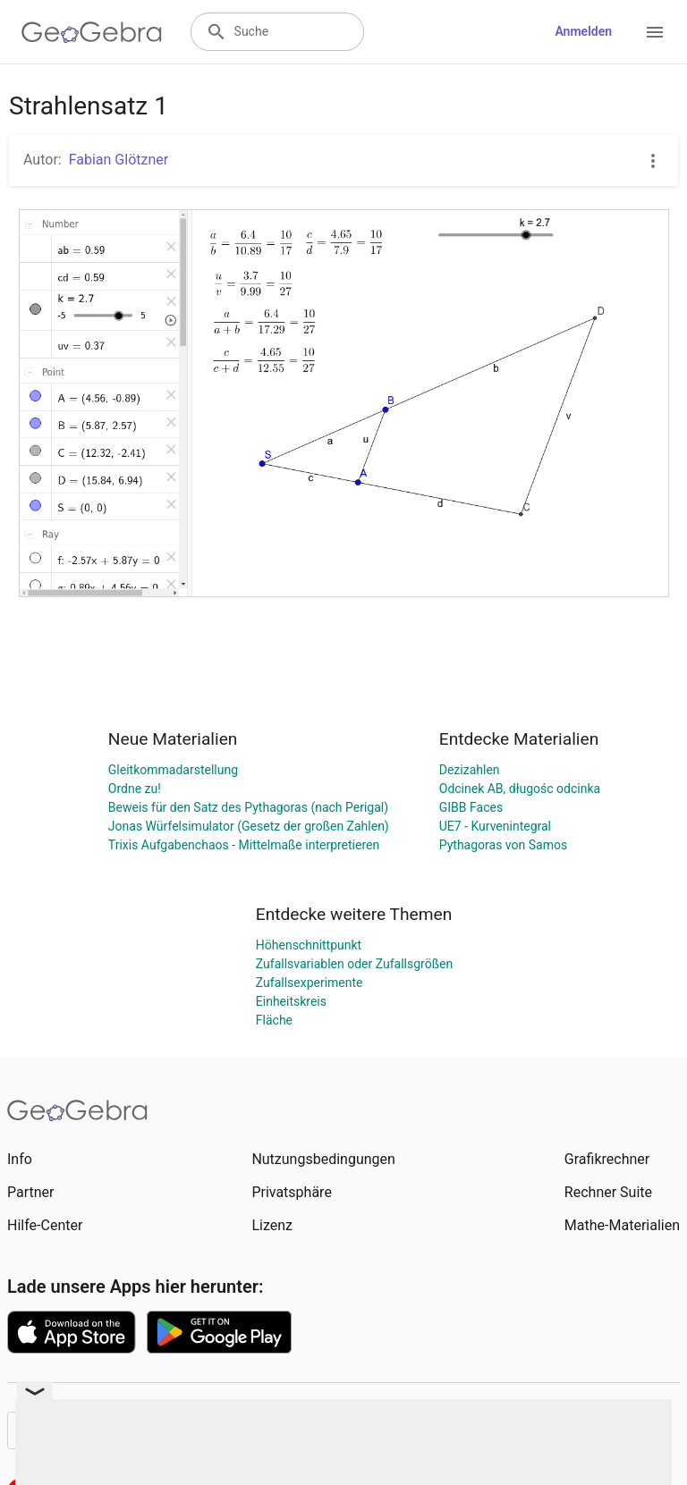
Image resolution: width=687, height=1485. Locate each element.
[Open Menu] (655, 32)
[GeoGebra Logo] (91, 32)
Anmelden (583, 31)
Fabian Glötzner (119, 159)
